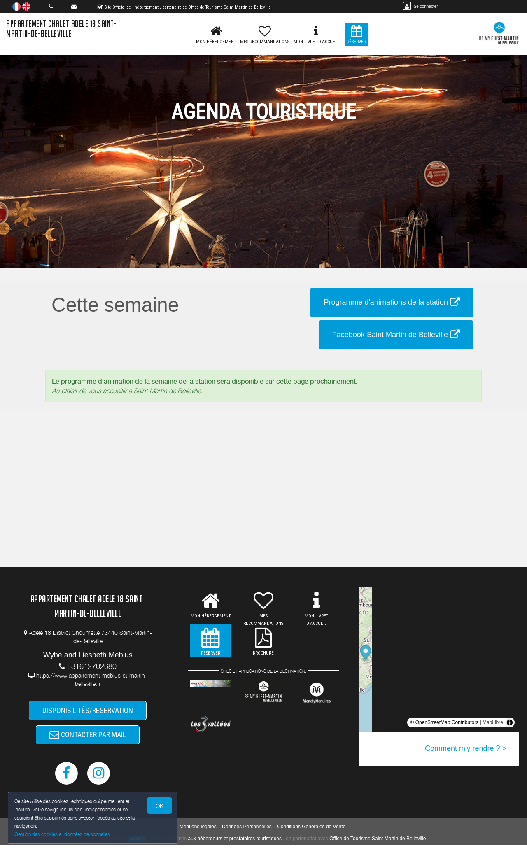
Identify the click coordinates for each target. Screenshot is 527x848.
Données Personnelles (247, 829)
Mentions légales (198, 829)
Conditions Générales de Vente (311, 829)
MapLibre (493, 722)
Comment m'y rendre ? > (465, 748)
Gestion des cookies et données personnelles (62, 834)
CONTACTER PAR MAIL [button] (87, 736)
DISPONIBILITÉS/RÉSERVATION (87, 711)
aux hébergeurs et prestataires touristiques (235, 841)
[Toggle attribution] (510, 722)
